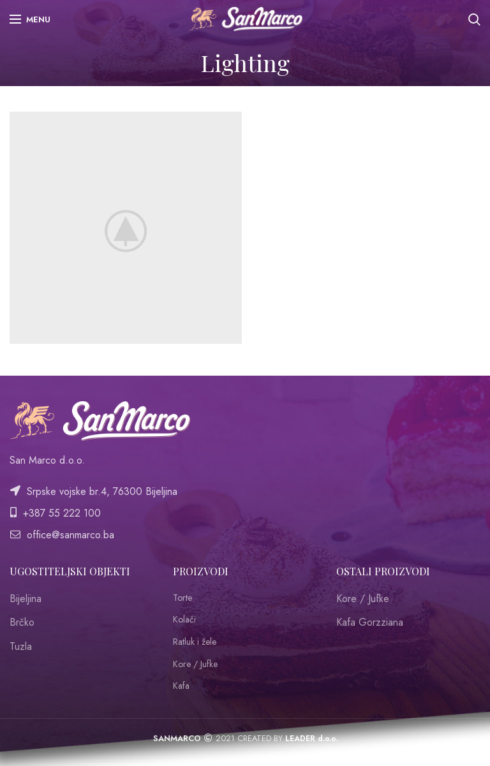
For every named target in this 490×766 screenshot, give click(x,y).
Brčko (22, 622)
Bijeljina (25, 598)
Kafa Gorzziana (369, 622)
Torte (182, 598)
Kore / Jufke (195, 664)
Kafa (181, 686)
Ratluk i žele (194, 642)
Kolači (184, 620)
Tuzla (21, 646)
